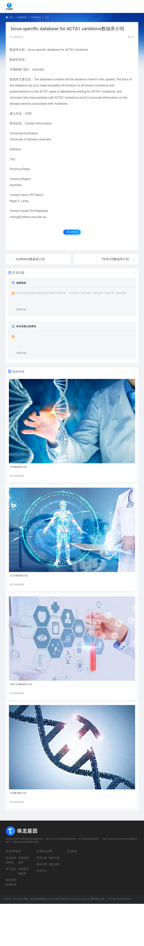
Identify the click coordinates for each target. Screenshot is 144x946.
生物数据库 (22, 17)
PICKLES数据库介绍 (115, 259)
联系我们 (41, 870)
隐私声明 (41, 864)
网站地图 (97, 899)
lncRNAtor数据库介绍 (30, 259)
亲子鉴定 (11, 868)
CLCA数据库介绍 (19, 575)
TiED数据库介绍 (18, 467)
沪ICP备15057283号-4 (119, 899)
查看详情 (21, 309)
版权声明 (54, 857)
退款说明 (54, 864)
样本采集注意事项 (26, 326)
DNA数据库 (36, 17)
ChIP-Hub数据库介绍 (21, 684)
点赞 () (72, 232)
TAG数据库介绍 (18, 793)
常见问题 (41, 857)
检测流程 (21, 282)
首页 (11, 17)
